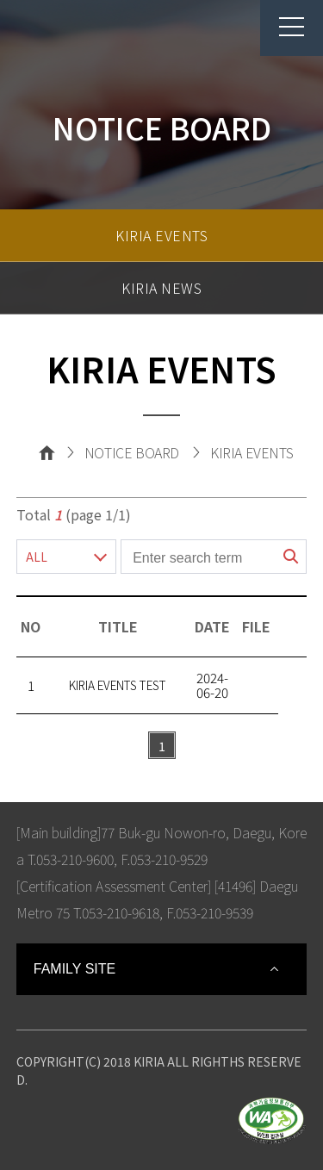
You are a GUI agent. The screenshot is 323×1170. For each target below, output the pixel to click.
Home (47, 452)
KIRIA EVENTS (161, 235)
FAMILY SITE (74, 969)
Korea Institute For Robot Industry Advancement (85, 36)
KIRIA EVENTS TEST (117, 685)
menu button (282, 26)
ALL (36, 556)
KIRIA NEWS (161, 287)
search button (291, 556)
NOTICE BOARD (131, 452)
